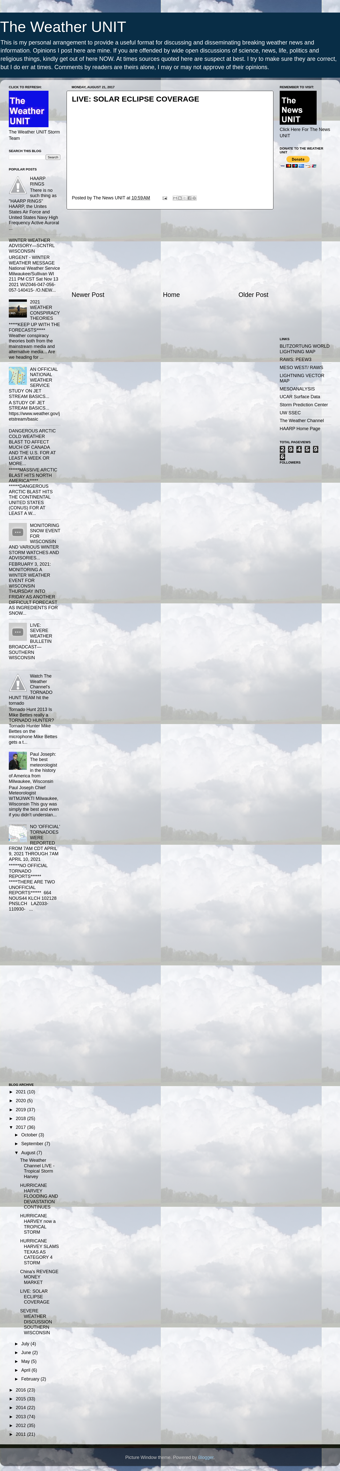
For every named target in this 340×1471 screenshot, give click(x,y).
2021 (21, 1091)
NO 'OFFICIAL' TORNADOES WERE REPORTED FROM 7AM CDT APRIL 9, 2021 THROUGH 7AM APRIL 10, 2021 (34, 843)
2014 (21, 1407)
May (26, 1361)
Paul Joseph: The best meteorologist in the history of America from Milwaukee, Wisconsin (33, 768)
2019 (21, 1109)
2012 (21, 1425)
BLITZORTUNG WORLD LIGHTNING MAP (305, 349)
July (25, 1343)
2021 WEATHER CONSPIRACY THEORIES (45, 310)
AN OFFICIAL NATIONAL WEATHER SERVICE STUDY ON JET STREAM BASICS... (33, 383)
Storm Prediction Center (304, 404)
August (28, 1152)
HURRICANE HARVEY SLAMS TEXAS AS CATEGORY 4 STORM (39, 1251)
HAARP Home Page (300, 428)
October (29, 1134)
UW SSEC (290, 412)
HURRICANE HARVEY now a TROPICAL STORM (38, 1224)
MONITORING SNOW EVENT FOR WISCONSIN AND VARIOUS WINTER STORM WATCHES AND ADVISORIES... (34, 542)
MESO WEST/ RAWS (301, 367)
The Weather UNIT (63, 26)
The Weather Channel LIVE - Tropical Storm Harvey (37, 1168)
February (30, 1378)
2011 (21, 1434)
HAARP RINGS (37, 181)
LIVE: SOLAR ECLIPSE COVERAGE (35, 1297)
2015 (21, 1398)
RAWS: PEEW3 (295, 359)
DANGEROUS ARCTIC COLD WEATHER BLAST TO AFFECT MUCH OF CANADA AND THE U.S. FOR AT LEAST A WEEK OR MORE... (32, 447)
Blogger (206, 1457)
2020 (21, 1100)
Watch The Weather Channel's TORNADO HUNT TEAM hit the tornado (31, 690)
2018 (21, 1118)
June (26, 1352)
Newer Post (88, 294)
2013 (21, 1416)
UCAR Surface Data (300, 396)
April (26, 1370)
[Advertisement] (170, 249)
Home (171, 294)
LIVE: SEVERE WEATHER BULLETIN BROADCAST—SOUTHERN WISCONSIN (30, 641)
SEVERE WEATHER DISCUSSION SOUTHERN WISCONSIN (36, 1321)
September (32, 1143)
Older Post (253, 294)
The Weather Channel (302, 420)
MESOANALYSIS (297, 388)
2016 (21, 1390)
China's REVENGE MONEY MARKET (39, 1277)
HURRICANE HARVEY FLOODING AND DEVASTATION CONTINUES (39, 1196)
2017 (21, 1127)
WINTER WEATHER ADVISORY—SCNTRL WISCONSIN (32, 246)
